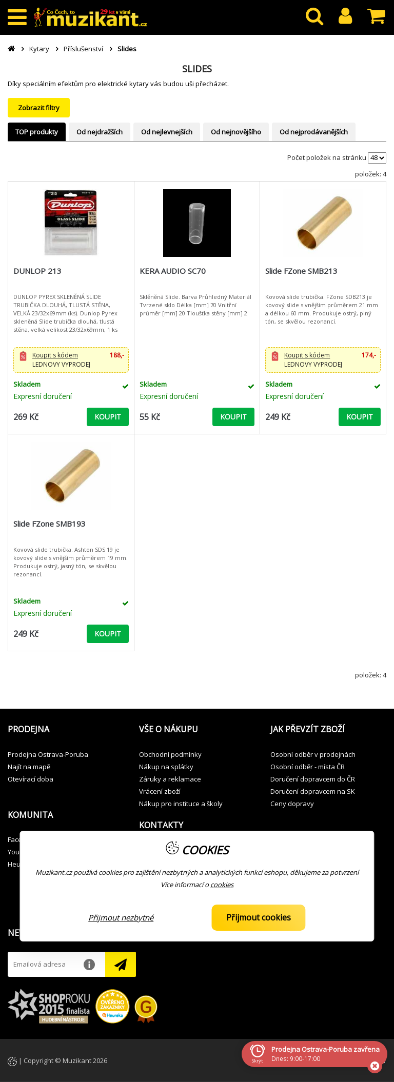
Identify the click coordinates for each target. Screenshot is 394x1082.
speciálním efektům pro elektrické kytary (86, 83)
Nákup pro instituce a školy (181, 803)
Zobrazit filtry (39, 107)
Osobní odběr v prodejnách (313, 754)
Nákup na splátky (166, 766)
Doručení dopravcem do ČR (312, 779)
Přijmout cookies (258, 917)
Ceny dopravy (292, 803)
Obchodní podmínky (170, 754)
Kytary (39, 48)
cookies (221, 884)
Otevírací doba (30, 779)
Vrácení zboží (160, 791)
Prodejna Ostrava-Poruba (48, 754)
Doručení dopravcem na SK (312, 791)
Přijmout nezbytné (120, 917)
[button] (71, 360)
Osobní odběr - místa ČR (307, 766)
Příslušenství (83, 48)
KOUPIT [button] (107, 417)
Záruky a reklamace (170, 779)
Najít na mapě (29, 766)
